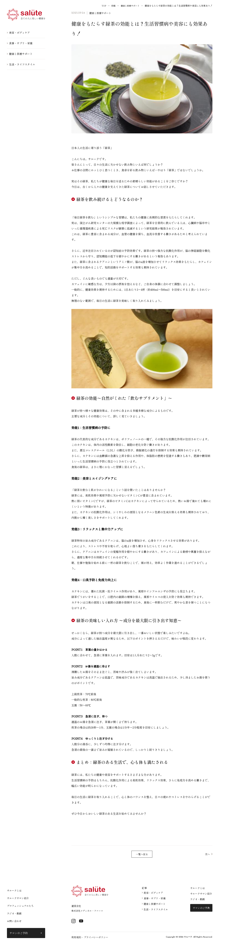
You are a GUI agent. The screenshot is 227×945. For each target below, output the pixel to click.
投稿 (111, 5)
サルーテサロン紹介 (18, 898)
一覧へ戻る (142, 854)
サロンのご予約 (19, 933)
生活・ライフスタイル (22, 64)
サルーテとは (14, 890)
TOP (101, 5)
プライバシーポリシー (94, 938)
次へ (207, 854)
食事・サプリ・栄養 (20, 43)
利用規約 (75, 938)
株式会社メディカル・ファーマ (88, 911)
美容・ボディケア (19, 32)
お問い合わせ (14, 921)
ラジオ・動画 (14, 913)
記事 (144, 888)
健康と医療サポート (20, 54)
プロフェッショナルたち (20, 905)
